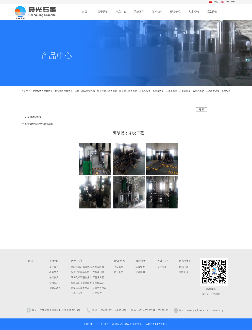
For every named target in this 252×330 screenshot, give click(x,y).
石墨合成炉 (98, 283)
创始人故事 (55, 288)
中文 (215, 1)
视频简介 (54, 272)
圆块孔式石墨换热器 (81, 277)
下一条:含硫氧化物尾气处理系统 (36, 124)
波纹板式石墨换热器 (81, 267)
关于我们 (55, 260)
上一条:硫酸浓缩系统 (30, 117)
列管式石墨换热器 (80, 272)
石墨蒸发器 (98, 277)
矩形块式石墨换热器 (81, 283)
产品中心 (76, 260)
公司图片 (54, 283)
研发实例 (140, 272)
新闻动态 (119, 260)
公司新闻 (118, 267)
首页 (31, 260)
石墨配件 (97, 293)
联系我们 (184, 260)
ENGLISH (229, 1)
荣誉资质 (54, 277)
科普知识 (140, 267)
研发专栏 (141, 260)
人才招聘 (162, 260)
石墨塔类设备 (99, 288)
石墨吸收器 (98, 267)
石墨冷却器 (98, 272)
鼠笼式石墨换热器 (80, 288)
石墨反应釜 (77, 293)
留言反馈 (183, 272)
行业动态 (118, 272)
